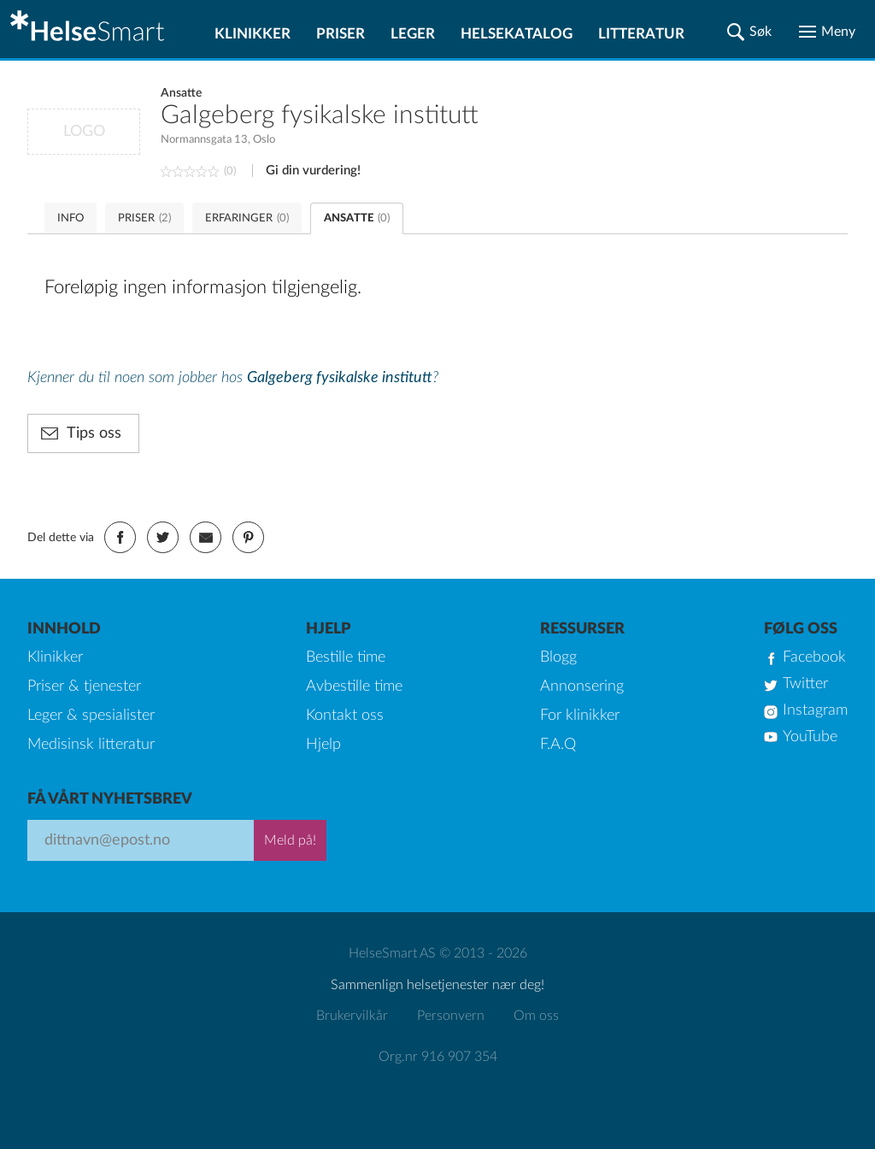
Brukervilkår (352, 1015)
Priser (340, 34)
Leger (413, 34)
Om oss (536, 1015)
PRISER (144, 218)
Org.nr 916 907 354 (438, 1057)
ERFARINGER (247, 218)
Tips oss (94, 433)
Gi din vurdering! (313, 170)
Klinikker (252, 34)
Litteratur (641, 34)
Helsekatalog (517, 34)
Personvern (450, 1015)
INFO (70, 218)
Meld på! (290, 840)
